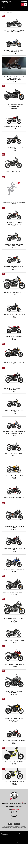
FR (25, 4)
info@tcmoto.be (15, 809)
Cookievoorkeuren (4, 834)
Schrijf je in (16, 823)
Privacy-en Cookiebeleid (21, 833)
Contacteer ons (4, 836)
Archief (10, 823)
